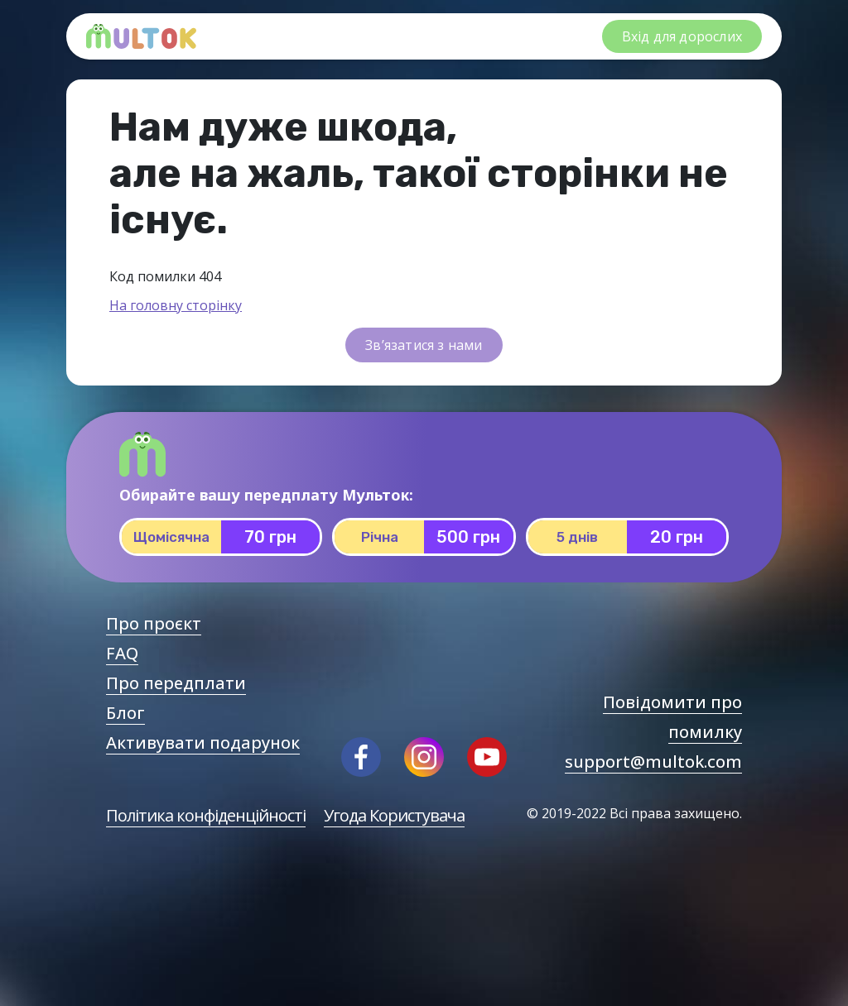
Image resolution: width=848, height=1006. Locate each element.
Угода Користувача (394, 815)
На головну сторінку (175, 305)
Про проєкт (153, 623)
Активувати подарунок (203, 742)
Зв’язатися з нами (423, 345)
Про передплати (176, 683)
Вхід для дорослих (682, 36)
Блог (125, 713)
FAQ (122, 653)
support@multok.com (653, 761)
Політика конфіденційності (206, 815)
